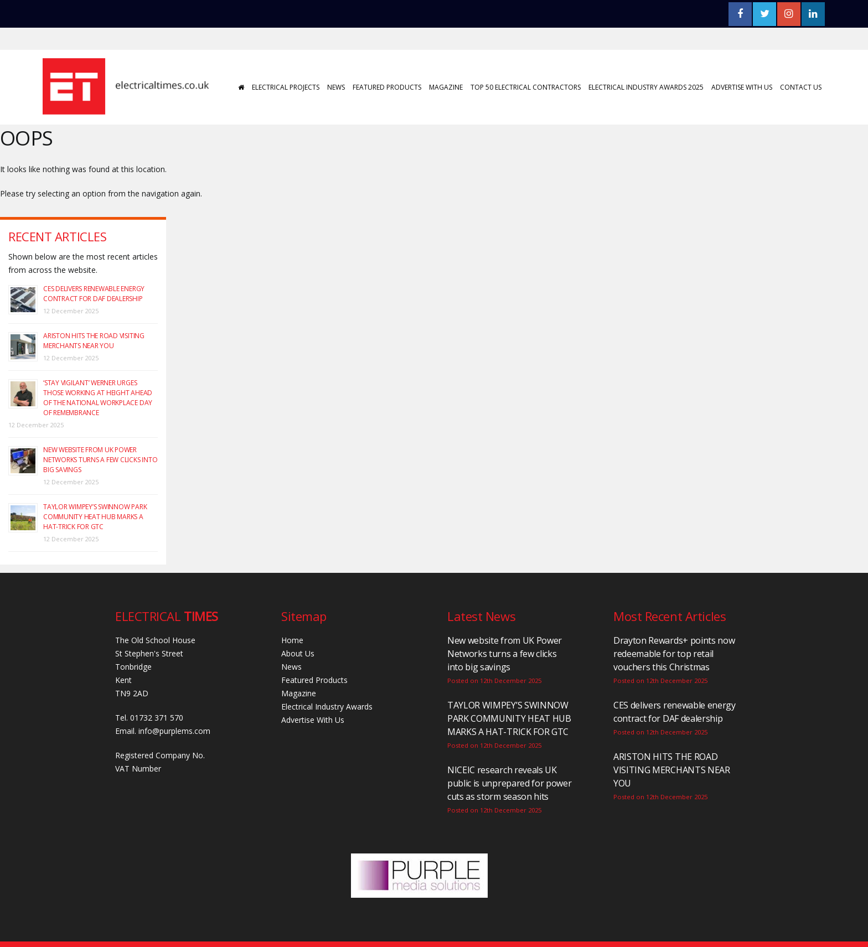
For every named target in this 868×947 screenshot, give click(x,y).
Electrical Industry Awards (327, 706)
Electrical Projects (285, 87)
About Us (297, 653)
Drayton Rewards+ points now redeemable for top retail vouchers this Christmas (674, 653)
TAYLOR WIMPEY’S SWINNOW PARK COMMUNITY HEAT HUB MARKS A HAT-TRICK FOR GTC (95, 516)
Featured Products (386, 87)
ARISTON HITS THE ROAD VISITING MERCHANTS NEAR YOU (93, 340)
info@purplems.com (174, 731)
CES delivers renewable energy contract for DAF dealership (93, 293)
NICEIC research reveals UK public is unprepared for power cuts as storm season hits (509, 783)
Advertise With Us (741, 87)
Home (292, 640)
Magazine (445, 87)
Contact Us (800, 87)
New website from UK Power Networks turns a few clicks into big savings (100, 459)
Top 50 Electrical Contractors (525, 87)
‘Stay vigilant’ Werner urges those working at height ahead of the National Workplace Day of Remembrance (97, 397)
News (335, 87)
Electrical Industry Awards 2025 (645, 87)
